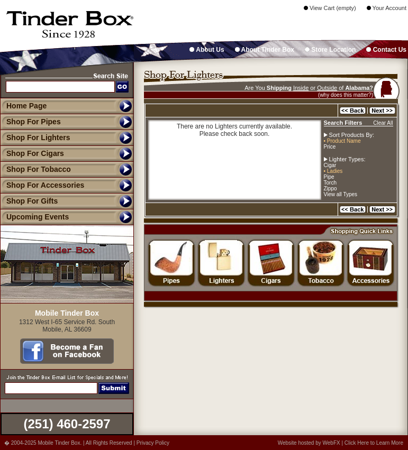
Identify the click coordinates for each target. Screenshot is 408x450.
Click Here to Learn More (373, 443)
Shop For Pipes (30, 121)
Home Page (26, 106)
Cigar (330, 165)
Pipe (329, 177)
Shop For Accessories (42, 185)
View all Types (341, 194)
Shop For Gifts (29, 201)
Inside (301, 88)
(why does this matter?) (345, 95)
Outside (327, 88)
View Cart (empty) (330, 8)
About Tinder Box (264, 49)
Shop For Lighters (35, 137)
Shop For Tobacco (35, 169)
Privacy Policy (153, 443)
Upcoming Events (34, 217)
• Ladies (333, 171)
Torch (330, 183)
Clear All (383, 123)
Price (330, 147)
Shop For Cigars (32, 153)
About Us (206, 49)
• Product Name (342, 141)
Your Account (386, 8)
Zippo (330, 188)
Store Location (330, 49)
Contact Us (386, 49)
